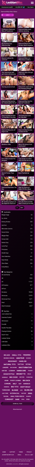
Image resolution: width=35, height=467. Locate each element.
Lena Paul (17, 246)
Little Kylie (17, 341)
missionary (12, 361)
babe (17, 399)
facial (6, 396)
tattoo (21, 364)
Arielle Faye (17, 253)
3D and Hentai (17, 275)
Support (12, 452)
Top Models (7, 212)
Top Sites (6, 311)
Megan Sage (17, 215)
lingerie (5, 367)
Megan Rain (17, 235)
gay (20, 384)
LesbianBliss (15, 464)
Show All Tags (17, 403)
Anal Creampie (17, 306)
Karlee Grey (17, 242)
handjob (22, 361)
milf (15, 384)
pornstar (29, 377)
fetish (28, 364)
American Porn (17, 299)
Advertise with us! (8, 454)
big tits (14, 387)
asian (6, 380)
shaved (28, 396)
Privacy (29, 452)
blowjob (28, 390)
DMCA (19, 454)
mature (23, 393)
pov (27, 399)
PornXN (17, 324)
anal (30, 393)
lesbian (12, 371)
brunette (20, 374)
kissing (28, 358)
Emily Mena (17, 267)
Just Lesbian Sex (17, 314)
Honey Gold (17, 239)
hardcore (21, 371)
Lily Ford (17, 225)
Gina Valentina (17, 256)
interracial (14, 393)
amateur (20, 358)
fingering (27, 355)
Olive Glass (17, 263)
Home (4, 452)
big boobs (13, 367)
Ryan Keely (17, 260)
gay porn (5, 393)
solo (29, 374)
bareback (26, 383)
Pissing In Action (17, 331)
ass (21, 390)
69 (17, 282)
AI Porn (17, 288)
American (17, 295)
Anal (17, 302)
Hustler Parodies (17, 328)
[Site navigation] (32, 3)
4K (17, 278)
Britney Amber (17, 222)
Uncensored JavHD (7, 7)
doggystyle (9, 374)
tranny (30, 370)
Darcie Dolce (17, 232)
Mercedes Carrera (17, 229)
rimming (6, 387)
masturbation (25, 367)
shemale (5, 377)
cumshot (9, 399)
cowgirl (7, 384)
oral (22, 399)
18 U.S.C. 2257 (29, 454)
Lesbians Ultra (17, 345)
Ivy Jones (17, 218)
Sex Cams (31, 7)
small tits (16, 355)
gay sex (4, 370)
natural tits (9, 364)
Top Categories (8, 272)
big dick (26, 380)
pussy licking (15, 380)
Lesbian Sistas (17, 338)
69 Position (17, 285)
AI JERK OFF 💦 (20, 7)
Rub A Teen (17, 335)
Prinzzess (17, 249)
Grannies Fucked (17, 317)
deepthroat (25, 387)
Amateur (17, 292)
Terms (21, 452)
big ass (7, 355)
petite (22, 377)
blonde (15, 390)
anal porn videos (17, 396)
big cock (14, 377)
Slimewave (17, 321)
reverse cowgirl (9, 358)
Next (22, 207)
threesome (6, 390)
